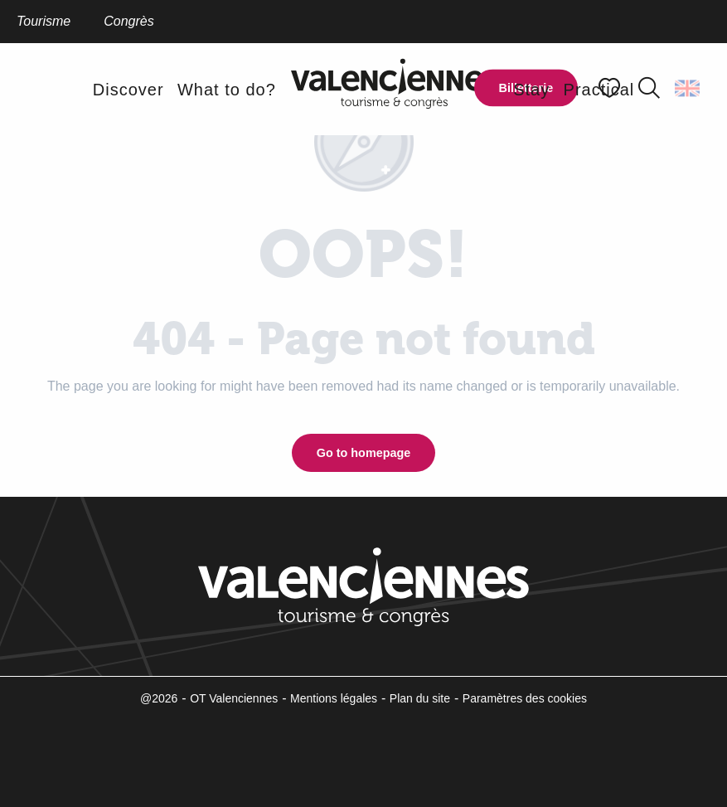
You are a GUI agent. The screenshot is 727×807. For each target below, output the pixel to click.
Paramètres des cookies (525, 698)
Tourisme (43, 21)
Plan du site (420, 698)
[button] (649, 87)
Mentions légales (333, 698)
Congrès (128, 21)
